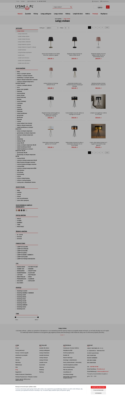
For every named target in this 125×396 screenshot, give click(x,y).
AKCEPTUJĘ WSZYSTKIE (98, 387)
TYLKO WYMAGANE (98, 390)
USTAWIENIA (98, 393)
